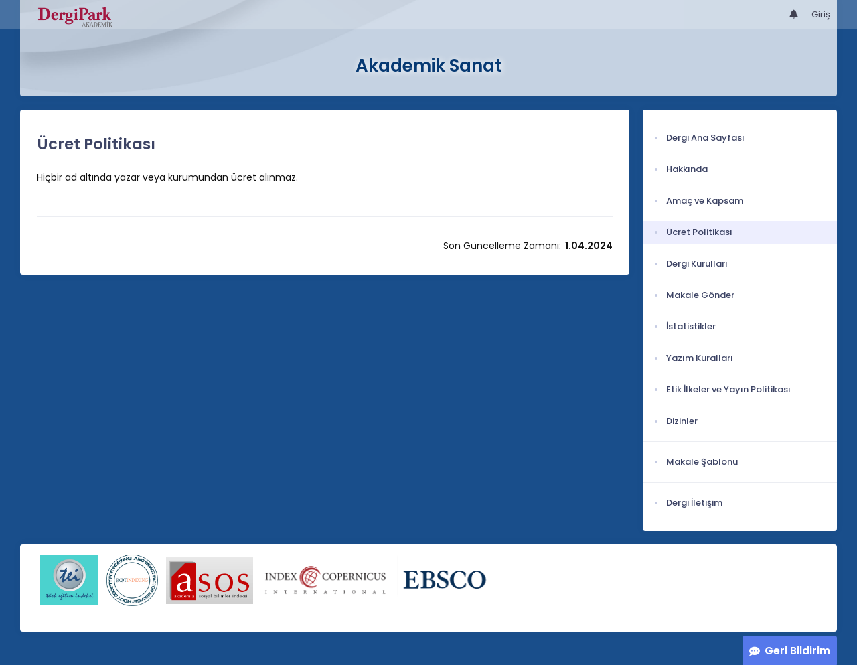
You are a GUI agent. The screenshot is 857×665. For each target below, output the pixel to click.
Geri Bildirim (797, 651)
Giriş (820, 14)
